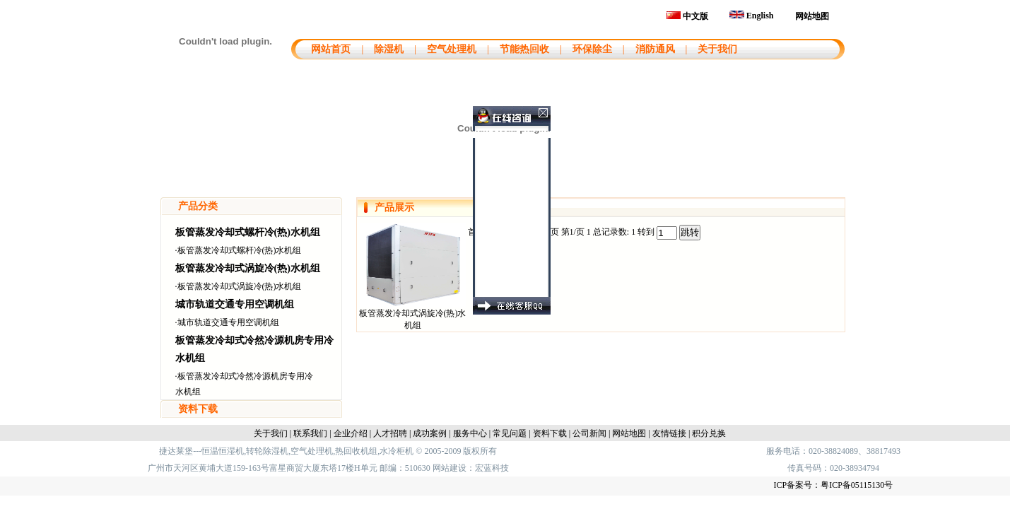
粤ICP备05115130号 (857, 485)
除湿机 (389, 49)
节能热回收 (524, 49)
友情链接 (669, 433)
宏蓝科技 (492, 468)
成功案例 (430, 433)
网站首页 (330, 49)
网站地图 (812, 16)
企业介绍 (351, 433)
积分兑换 (709, 433)
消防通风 (655, 49)
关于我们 (717, 49)
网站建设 (449, 468)
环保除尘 (592, 49)
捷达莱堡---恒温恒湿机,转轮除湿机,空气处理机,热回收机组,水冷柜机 (286, 451)
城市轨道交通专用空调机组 (234, 304)
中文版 (687, 16)
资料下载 (198, 409)
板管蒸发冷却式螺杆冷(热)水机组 (247, 232)
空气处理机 (451, 49)
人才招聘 (390, 433)
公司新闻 (589, 433)
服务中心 (470, 433)
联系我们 (310, 433)
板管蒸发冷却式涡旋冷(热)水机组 (247, 268)
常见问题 (510, 433)
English (751, 16)
